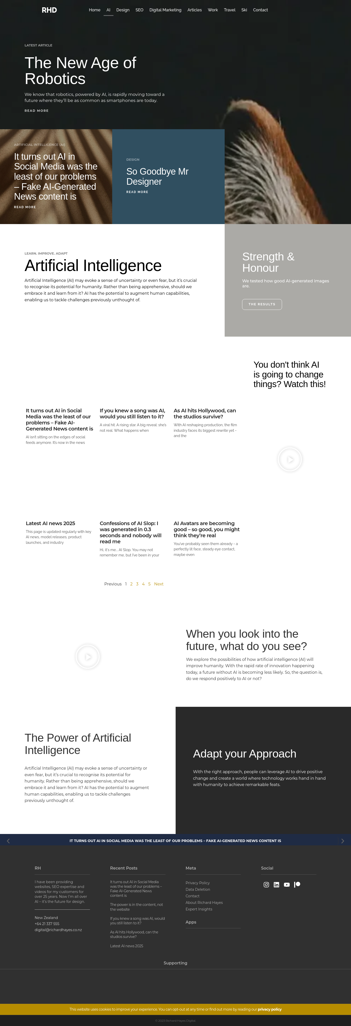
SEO (139, 10)
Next (158, 584)
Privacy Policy (198, 883)
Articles (195, 10)
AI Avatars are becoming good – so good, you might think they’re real (207, 529)
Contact (260, 10)
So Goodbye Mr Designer (157, 176)
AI (108, 10)
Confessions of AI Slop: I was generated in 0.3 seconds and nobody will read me (130, 532)
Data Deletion (198, 889)
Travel (229, 10)
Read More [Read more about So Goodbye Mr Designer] (137, 192)
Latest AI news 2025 (50, 523)
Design (123, 10)
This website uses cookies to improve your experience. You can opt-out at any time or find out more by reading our (175, 1009)
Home (95, 10)
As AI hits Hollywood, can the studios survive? (205, 414)
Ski (244, 10)
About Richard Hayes (204, 902)
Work (213, 10)
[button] (38, 110)
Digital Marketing (165, 10)
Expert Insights (199, 909)
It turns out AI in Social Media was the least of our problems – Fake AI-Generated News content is (56, 176)
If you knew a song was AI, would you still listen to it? (132, 414)
